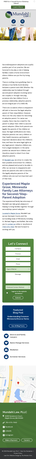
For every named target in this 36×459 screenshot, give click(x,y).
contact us (11, 224)
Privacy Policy (18, 453)
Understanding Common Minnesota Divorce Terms (18, 317)
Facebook (9, 427)
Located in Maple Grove (11, 213)
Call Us (14, 25)
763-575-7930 (11, 422)
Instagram (9, 435)
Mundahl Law (9, 160)
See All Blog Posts (18, 326)
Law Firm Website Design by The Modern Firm (18, 455)
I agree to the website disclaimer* (19, 292)
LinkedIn (8, 431)
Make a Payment (11, 440)
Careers (27, 440)
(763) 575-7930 (8, 227)
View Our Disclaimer (26, 451)
